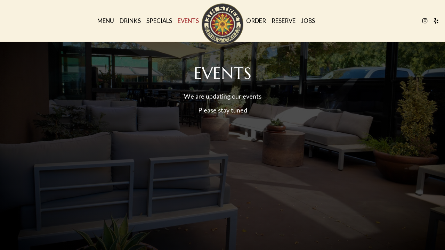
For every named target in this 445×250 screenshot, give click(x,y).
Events (188, 20)
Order (256, 20)
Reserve (284, 20)
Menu (105, 20)
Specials (159, 20)
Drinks (130, 20)
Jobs (308, 20)
